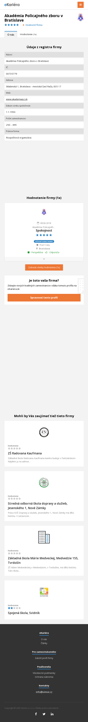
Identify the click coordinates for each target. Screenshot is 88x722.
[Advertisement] (44, 165)
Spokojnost (44, 230)
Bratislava (44, 248)
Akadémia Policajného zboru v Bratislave (44, 227)
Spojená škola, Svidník (24, 613)
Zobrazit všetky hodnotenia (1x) (44, 267)
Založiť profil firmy (44, 658)
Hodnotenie (28, 34)
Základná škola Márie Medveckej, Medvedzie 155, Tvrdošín (43, 560)
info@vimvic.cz (44, 692)
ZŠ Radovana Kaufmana (25, 453)
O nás (10, 34)
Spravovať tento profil (44, 297)
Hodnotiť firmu (32, 25)
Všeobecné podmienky (44, 673)
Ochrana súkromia (44, 677)
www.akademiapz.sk (16, 99)
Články (44, 643)
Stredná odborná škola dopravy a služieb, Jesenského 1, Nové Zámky (37, 505)
